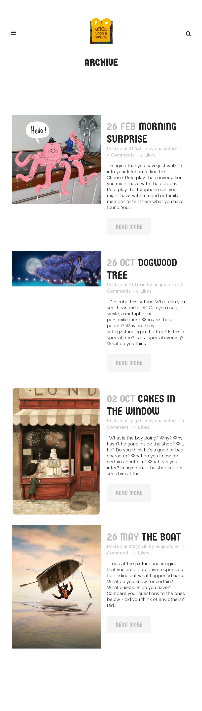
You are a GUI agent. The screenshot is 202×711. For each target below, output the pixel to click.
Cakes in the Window (141, 405)
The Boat (161, 537)
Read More (129, 226)
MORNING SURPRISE (142, 132)
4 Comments (121, 155)
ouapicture (166, 148)
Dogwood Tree (142, 268)
